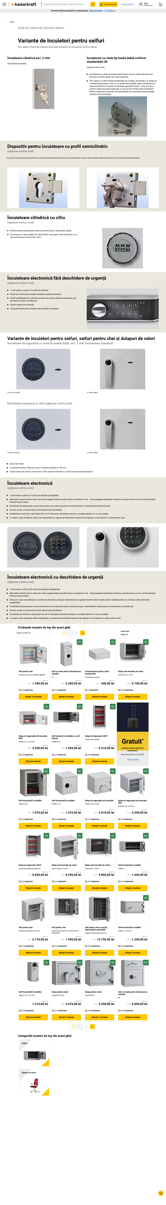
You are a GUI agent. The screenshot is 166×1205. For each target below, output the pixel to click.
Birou (30, 19)
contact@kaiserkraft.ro (117, 5)
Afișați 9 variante (132, 831)
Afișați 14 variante (33, 702)
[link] (76, 638)
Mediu (75, 19)
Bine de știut (88, 19)
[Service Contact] (161, 1193)
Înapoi (10, 27)
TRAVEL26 (109, 23)
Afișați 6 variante (66, 702)
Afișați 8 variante (99, 702)
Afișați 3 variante (66, 831)
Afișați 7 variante (99, 831)
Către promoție (95, 23)
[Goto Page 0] (64, 638)
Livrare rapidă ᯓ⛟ (148, 19)
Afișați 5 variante (33, 831)
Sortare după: (125, 636)
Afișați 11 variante (99, 1022)
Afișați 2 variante (132, 958)
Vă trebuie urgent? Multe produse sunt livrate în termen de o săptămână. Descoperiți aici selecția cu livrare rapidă (83, 2)
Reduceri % (132, 19)
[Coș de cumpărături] (160, 12)
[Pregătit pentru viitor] (79, 647)
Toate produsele (17, 19)
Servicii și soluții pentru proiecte (110, 19)
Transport (65, 19)
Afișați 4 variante (132, 702)
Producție (41, 19)
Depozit (53, 19)
